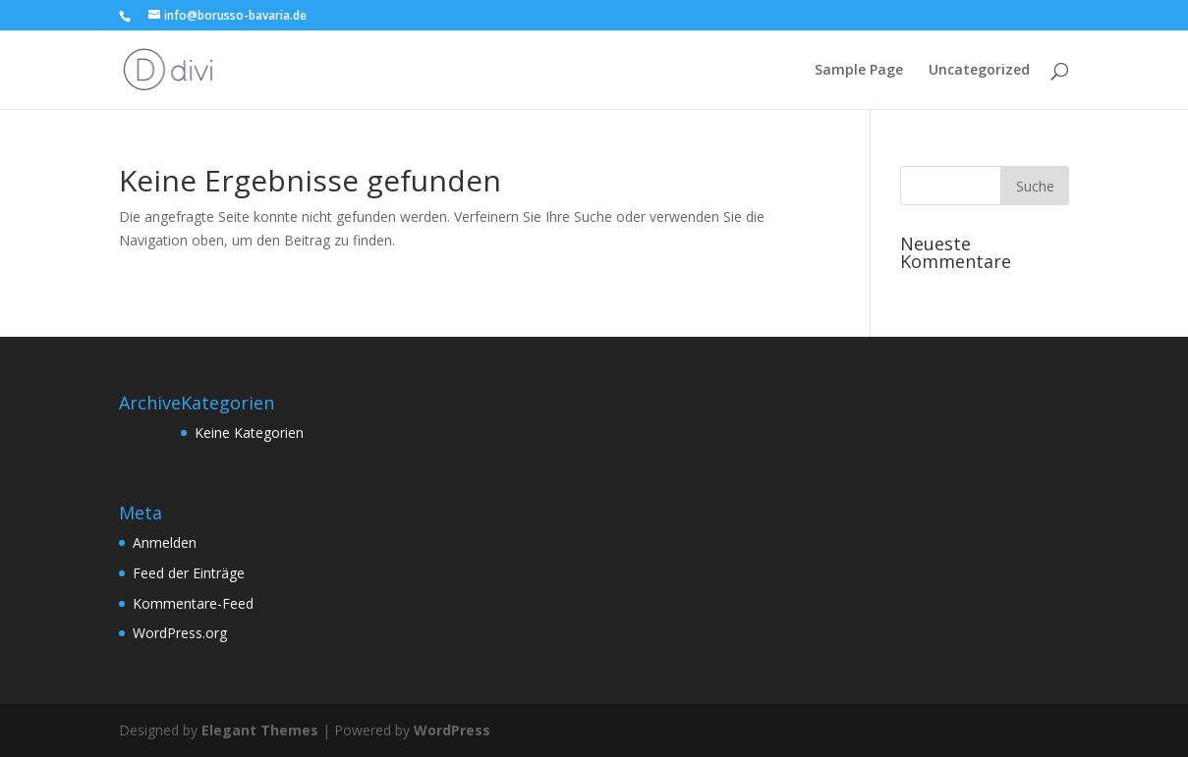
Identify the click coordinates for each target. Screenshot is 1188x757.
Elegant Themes (259, 730)
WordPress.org (180, 632)
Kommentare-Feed (193, 603)
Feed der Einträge (189, 573)
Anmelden (165, 542)
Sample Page (859, 71)
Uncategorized (979, 71)
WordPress (452, 730)
